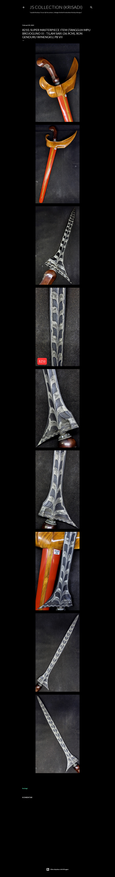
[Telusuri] (91, 6)
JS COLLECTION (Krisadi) (56, 7)
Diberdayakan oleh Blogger (57, 869)
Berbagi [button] (25, 788)
